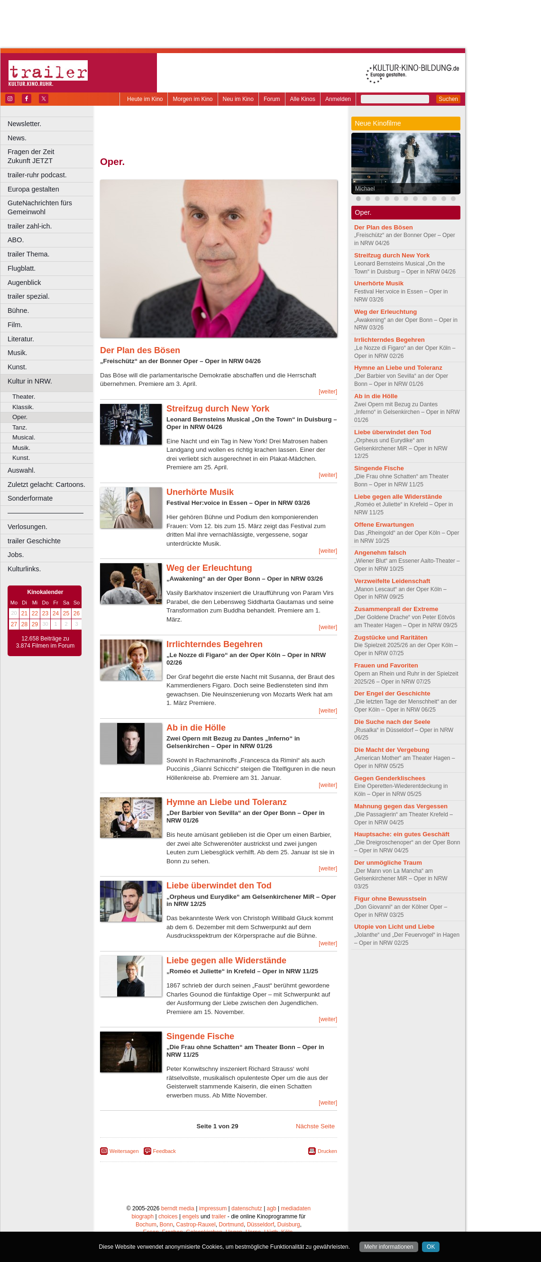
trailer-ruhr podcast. (37, 175)
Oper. (20, 417)
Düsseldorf (260, 1224)
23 (45, 613)
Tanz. (20, 427)
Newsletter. (24, 124)
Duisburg (288, 1224)
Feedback (164, 1151)
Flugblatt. (22, 268)
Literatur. (21, 339)
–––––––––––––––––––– (45, 512)
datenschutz (246, 1208)
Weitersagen (124, 1151)
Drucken (327, 1151)
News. (17, 138)
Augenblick (24, 282)
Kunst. (17, 367)
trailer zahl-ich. (30, 226)
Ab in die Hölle (196, 727)
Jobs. (16, 554)
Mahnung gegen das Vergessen (401, 806)
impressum (213, 1208)
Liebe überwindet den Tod (219, 885)
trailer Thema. (29, 254)
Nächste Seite (315, 1126)
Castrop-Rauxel (195, 1224)
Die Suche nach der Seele (392, 721)
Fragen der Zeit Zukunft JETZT (51, 156)
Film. (15, 325)
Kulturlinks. (24, 569)
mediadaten (296, 1208)
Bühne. (18, 310)
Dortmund (231, 1224)
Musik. (18, 353)
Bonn (166, 1224)
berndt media (177, 1208)
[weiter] (328, 391)
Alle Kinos (302, 99)
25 (66, 613)
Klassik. (23, 407)
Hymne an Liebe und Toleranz (226, 802)
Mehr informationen (388, 1247)
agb (271, 1208)
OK (431, 1247)
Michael (365, 188)
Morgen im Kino (192, 99)
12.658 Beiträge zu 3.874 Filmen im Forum (45, 642)
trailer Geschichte (34, 541)
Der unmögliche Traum (388, 862)
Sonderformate (30, 498)
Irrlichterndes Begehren (214, 644)
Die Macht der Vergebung (391, 749)
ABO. (16, 240)
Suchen (448, 99)
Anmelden (338, 99)
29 (35, 624)
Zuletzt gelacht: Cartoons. (46, 484)
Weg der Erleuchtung (209, 568)
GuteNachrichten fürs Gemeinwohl (40, 207)
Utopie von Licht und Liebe (394, 926)
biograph (142, 1216)
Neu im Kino (238, 99)
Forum (272, 99)
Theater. (23, 396)
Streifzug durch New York (217, 408)
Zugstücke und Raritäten (391, 637)
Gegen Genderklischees (389, 778)
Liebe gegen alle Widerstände (226, 960)
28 (24, 624)
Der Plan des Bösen (140, 350)
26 (76, 613)
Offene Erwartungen (384, 524)
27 (14, 624)
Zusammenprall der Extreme (396, 609)
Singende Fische (200, 1036)
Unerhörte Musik (200, 492)
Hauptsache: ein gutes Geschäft (401, 834)
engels (190, 1216)
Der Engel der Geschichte (392, 693)
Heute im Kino (145, 99)
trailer (218, 1216)
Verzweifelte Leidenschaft (392, 581)
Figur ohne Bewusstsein (390, 898)
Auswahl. (21, 470)
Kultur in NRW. (30, 381)
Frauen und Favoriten (386, 665)
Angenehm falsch (380, 552)
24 (56, 613)
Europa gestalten (33, 189)
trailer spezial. (29, 296)
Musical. (23, 437)
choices (168, 1216)
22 (35, 613)
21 (24, 613)
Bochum (146, 1224)
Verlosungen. (27, 526)
